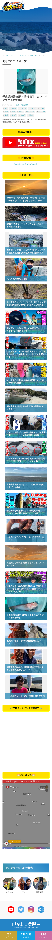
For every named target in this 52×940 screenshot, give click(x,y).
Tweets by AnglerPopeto (26, 163)
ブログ (42, 108)
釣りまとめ (42, 111)
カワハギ (33, 108)
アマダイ (23, 108)
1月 (6, 108)
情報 (13, 111)
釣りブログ (30, 111)
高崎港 (31, 114)
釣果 (6, 114)
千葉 (6, 111)
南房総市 (24, 105)
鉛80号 (23, 114)
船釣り (21, 111)
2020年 (14, 108)
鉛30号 (14, 114)
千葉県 (16, 105)
